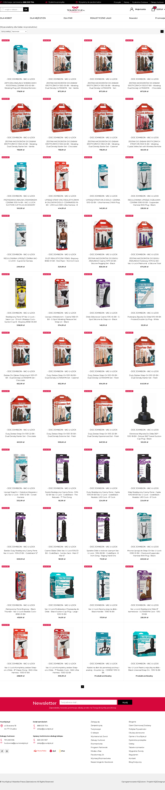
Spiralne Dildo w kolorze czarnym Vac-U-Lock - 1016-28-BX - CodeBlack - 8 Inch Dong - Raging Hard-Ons (103, 553)
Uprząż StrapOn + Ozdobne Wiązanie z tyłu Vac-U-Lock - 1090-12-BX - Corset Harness (20, 494)
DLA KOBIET (6, 18)
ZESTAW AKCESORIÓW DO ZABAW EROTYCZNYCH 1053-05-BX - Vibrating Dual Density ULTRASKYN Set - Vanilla (61, 85)
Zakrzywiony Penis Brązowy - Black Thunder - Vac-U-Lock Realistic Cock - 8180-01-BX (20, 611)
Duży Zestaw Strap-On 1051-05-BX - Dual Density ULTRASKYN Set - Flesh (103, 376)
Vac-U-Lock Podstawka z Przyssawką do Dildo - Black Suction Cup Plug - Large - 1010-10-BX (62, 611)
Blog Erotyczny (135, 762)
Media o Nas (96, 751)
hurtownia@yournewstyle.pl (16, 743)
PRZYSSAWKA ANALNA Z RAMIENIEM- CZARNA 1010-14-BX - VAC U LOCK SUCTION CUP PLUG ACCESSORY (20, 202)
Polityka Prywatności (137, 729)
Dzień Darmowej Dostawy (140, 725)
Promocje (160, 18)
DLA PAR (68, 18)
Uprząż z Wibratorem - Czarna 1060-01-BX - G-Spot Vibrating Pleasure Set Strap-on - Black (61, 319)
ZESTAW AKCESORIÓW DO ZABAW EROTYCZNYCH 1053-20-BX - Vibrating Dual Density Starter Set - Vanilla (20, 144)
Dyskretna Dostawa (140, 2)
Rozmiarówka (96, 744)
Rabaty (126, 2)
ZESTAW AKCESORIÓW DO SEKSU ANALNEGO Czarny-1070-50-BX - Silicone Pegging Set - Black (103, 260)
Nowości (133, 18)
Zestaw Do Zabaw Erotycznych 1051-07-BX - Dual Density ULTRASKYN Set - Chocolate (20, 377)
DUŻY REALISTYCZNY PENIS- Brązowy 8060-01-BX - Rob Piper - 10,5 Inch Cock (62, 259)
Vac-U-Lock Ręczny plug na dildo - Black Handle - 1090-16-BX (103, 610)
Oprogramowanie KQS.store (134, 782)
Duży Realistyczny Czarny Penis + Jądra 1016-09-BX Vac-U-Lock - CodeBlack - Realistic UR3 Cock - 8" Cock (103, 494)
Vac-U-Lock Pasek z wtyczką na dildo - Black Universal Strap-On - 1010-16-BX (144, 668)
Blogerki (132, 722)
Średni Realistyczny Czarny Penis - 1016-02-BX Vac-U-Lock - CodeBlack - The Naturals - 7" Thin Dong (61, 494)
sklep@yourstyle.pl (45, 729)
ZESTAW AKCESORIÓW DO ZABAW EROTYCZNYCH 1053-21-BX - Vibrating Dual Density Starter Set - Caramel (103, 144)
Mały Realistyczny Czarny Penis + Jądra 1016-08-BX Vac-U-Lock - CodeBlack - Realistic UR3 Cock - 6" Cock (144, 494)
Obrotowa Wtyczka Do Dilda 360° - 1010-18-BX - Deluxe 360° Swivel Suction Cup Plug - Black (144, 436)
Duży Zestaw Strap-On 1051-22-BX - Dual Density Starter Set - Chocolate (20, 435)
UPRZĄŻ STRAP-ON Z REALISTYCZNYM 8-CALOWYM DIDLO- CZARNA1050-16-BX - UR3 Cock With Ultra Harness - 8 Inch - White (62, 202)
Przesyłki (117, 2)
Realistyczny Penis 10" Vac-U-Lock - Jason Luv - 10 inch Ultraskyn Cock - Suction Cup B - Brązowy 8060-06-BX (21, 319)
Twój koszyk (96, 729)
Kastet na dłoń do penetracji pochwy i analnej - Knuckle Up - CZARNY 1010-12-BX (103, 670)
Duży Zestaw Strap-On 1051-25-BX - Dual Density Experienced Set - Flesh (103, 435)
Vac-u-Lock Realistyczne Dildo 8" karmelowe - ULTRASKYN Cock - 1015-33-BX (144, 611)
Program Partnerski (99, 747)
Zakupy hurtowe (157, 2)
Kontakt (132, 758)
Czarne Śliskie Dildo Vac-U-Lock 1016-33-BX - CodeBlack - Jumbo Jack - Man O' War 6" (62, 553)
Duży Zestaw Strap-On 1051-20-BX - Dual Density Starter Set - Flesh (144, 376)
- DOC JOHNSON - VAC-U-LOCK (20, 79)
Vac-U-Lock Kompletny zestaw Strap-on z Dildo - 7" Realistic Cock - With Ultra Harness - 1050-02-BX (62, 670)
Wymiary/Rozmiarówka (101, 758)
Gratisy (131, 744)
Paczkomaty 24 (97, 755)
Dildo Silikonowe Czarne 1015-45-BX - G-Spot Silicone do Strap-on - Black (103, 318)
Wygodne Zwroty (136, 751)
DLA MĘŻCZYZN (38, 18)
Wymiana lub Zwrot (99, 736)
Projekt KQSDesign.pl (156, 782)
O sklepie (95, 733)
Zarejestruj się (96, 725)
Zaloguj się (95, 722)
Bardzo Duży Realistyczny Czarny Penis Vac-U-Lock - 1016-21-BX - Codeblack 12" (20, 552)
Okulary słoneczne (137, 733)
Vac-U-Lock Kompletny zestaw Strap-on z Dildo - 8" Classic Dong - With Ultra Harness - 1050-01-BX (20, 670)
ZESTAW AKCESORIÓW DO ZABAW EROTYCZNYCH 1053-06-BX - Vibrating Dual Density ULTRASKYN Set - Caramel (103, 85)
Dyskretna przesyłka (137, 740)
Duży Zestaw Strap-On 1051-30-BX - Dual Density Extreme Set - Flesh (62, 435)
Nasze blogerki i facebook (102, 762)
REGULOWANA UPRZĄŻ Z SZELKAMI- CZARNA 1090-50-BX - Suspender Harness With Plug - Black (144, 202)
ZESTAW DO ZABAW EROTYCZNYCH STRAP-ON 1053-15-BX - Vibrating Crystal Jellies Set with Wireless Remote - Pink (144, 144)
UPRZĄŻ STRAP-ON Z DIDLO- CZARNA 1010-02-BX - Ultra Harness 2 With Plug (103, 201)
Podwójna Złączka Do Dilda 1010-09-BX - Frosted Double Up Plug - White (144, 318)
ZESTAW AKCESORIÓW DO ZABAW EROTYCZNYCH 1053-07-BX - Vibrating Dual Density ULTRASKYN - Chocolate (144, 85)
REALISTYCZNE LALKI (100, 18)
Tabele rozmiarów (136, 747)
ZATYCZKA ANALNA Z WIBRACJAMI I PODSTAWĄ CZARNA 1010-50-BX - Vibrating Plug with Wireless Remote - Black (20, 85)
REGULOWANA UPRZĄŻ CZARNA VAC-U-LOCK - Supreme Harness (21, 259)
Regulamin (133, 755)
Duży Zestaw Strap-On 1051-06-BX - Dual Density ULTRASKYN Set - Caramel (62, 376)
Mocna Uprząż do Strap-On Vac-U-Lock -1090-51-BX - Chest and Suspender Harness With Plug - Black (144, 553)
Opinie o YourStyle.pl (137, 736)
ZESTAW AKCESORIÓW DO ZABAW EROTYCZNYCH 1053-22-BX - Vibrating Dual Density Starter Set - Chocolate (61, 144)
